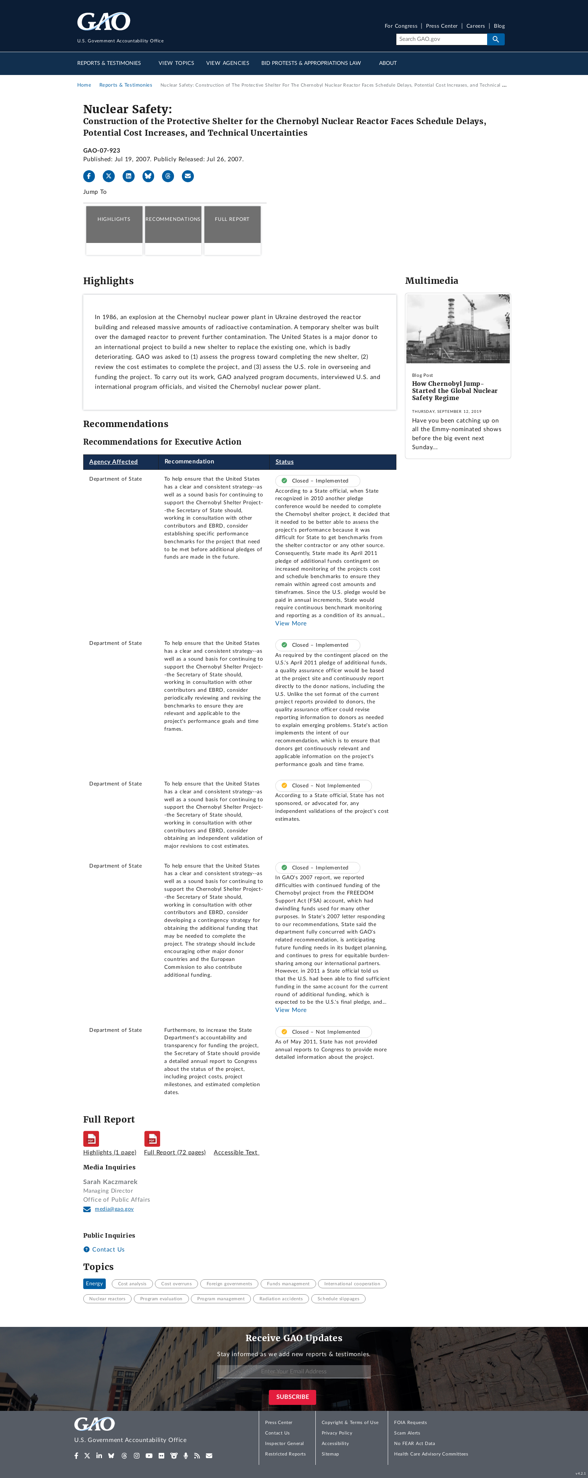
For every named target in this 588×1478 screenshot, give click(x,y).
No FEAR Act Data (414, 1443)
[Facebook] (92, 176)
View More (291, 624)
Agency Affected (113, 462)
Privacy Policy (337, 1433)
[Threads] (171, 176)
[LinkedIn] (132, 176)
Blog (499, 26)
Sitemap (330, 1454)
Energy (94, 1283)
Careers (475, 26)
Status (285, 462)
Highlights (114, 219)
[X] (112, 176)
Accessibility (335, 1443)
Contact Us (104, 1250)
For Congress (401, 26)
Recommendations (173, 219)
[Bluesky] (151, 176)
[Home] (145, 1431)
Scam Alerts (407, 1433)
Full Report (232, 219)
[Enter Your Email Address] (294, 1371)
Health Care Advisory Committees (431, 1454)
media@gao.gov (114, 1209)
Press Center (442, 26)
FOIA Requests (410, 1422)
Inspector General (284, 1443)
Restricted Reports (285, 1454)
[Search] (441, 39)
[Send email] (191, 176)
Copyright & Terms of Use (350, 1422)
